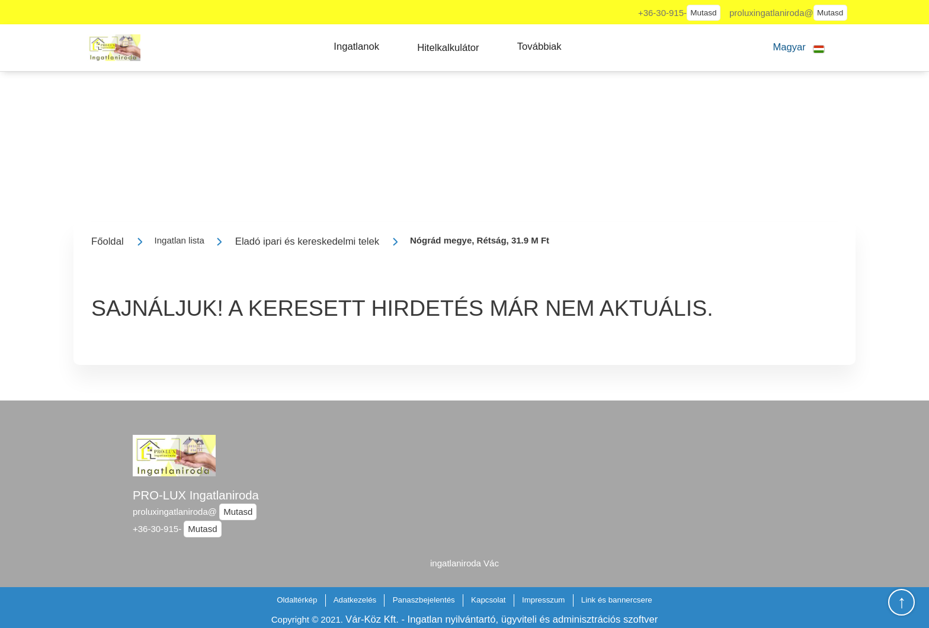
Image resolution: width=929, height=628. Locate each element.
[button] (356, 47)
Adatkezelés (355, 599)
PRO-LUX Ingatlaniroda (196, 495)
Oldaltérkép (297, 599)
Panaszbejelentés (424, 599)
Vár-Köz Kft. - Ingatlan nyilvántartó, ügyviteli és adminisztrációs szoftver (501, 619)
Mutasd (703, 12)
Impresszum (543, 599)
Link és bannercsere (616, 599)
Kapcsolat (488, 599)
